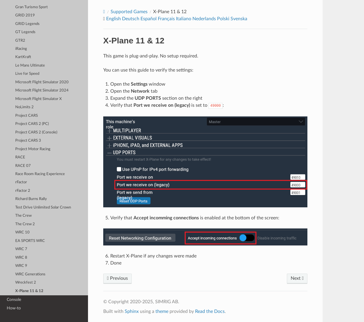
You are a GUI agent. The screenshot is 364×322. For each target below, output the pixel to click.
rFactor (21, 182)
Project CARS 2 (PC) (32, 124)
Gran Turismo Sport (31, 7)
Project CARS (26, 116)
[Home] (104, 11)
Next (297, 278)
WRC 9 (21, 266)
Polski (223, 18)
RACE (20, 157)
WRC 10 (22, 232)
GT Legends (25, 32)
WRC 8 (21, 258)
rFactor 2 (22, 191)
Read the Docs (210, 311)
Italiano (183, 18)
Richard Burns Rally (31, 199)
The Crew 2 (25, 224)
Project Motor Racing (32, 149)
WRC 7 (21, 249)
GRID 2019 (25, 15)
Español (148, 18)
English (113, 18)
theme (161, 311)
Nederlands (204, 18)
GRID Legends (27, 24)
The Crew (23, 216)
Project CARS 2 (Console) (36, 132)
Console (14, 299)
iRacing (21, 49)
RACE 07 (23, 166)
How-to (14, 308)
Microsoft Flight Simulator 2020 (42, 82)
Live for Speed (27, 74)
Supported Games (129, 11)
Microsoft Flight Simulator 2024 (42, 90)
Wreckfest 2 (25, 282)
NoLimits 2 (24, 107)
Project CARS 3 (28, 141)
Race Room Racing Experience (40, 174)
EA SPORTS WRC (30, 241)
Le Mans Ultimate (30, 65)
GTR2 (20, 41)
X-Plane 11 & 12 (29, 291)
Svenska (239, 18)
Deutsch (130, 18)
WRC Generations (30, 274)
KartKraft (23, 57)
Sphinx (132, 311)
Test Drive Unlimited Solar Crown (43, 207)
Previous (117, 278)
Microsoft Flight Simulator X (38, 99)
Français (166, 18)
